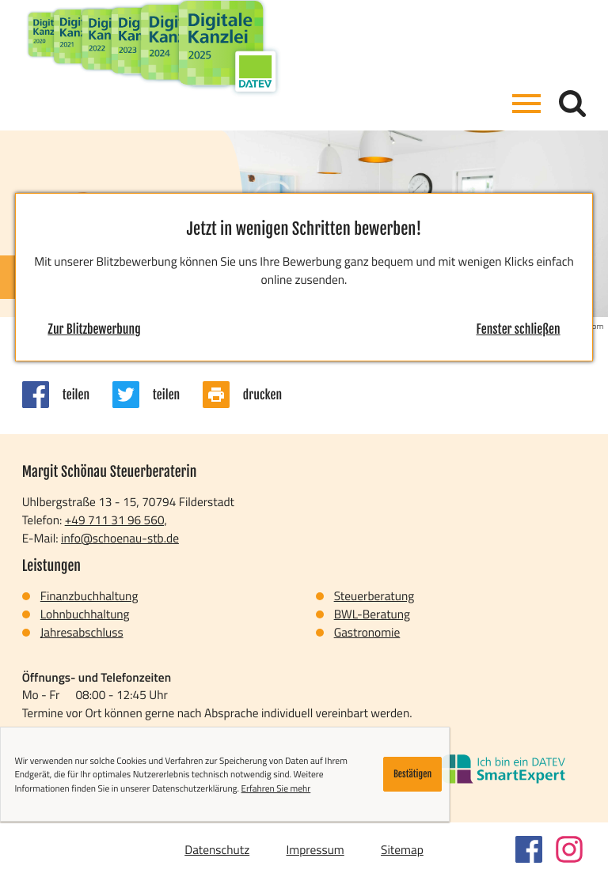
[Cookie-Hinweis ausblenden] (413, 774)
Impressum (315, 849)
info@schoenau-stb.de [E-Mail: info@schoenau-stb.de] (120, 537)
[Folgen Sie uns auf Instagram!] (569, 849)
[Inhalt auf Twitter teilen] (157, 394)
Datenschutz (216, 849)
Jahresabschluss (82, 632)
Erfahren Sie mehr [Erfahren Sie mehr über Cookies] (276, 788)
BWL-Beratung (372, 613)
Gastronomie (367, 632)
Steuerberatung (374, 595)
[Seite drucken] (254, 394)
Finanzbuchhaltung (89, 595)
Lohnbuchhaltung (85, 613)
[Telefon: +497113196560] (116, 520)
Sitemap (402, 849)
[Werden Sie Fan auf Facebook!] (528, 849)
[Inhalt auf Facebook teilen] (67, 394)
